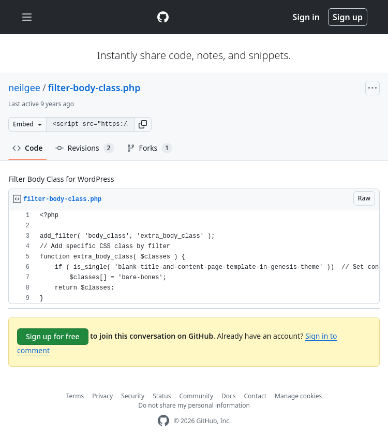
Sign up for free (53, 336)
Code (27, 148)
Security (132, 396)
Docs (228, 396)
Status (162, 396)
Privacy (102, 396)
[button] (143, 124)
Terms (75, 396)
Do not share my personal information (194, 405)
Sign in (306, 17)
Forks (150, 148)
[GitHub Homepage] (163, 420)
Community (196, 396)
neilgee (24, 87)
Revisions (84, 148)
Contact (255, 396)
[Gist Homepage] (163, 17)
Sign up (348, 17)
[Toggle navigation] (27, 17)
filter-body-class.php (94, 87)
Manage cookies (298, 396)
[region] (194, 257)
